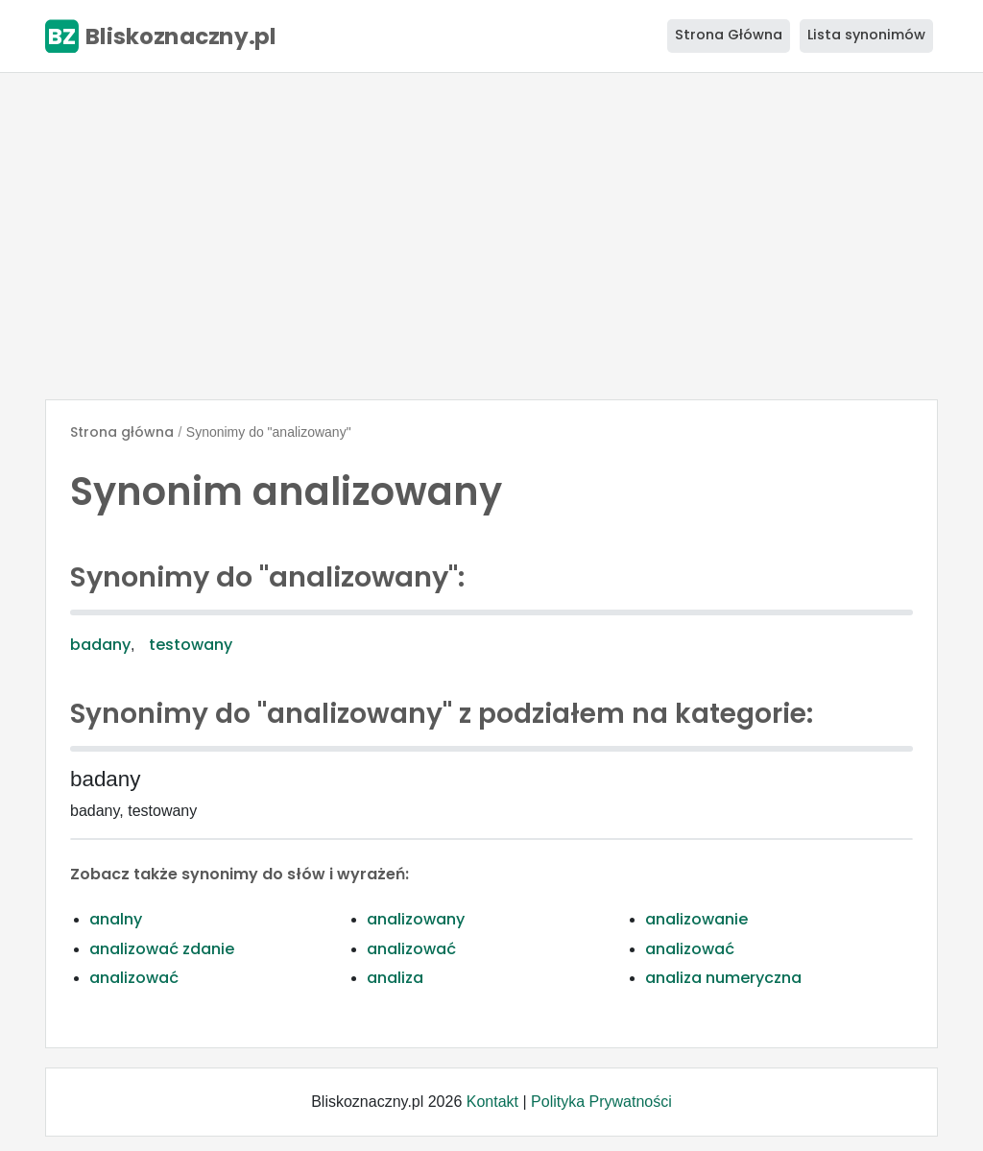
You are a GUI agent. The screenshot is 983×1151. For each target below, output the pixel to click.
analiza (395, 978)
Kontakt (492, 1101)
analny (115, 919)
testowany (190, 645)
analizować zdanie (161, 949)
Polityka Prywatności (601, 1101)
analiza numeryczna (723, 978)
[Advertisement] (491, 236)
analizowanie (696, 919)
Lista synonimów (866, 34)
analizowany (416, 919)
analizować (411, 949)
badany (100, 645)
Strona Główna (728, 34)
